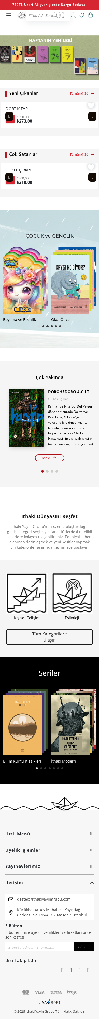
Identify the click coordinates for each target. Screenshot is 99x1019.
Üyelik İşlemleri (49, 850)
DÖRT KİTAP (17, 108)
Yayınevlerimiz (49, 866)
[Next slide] (92, 116)
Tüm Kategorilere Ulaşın (49, 637)
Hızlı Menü (49, 834)
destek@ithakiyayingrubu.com (43, 899)
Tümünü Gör (82, 93)
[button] (39, 326)
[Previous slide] (9, 116)
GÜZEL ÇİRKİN (18, 170)
